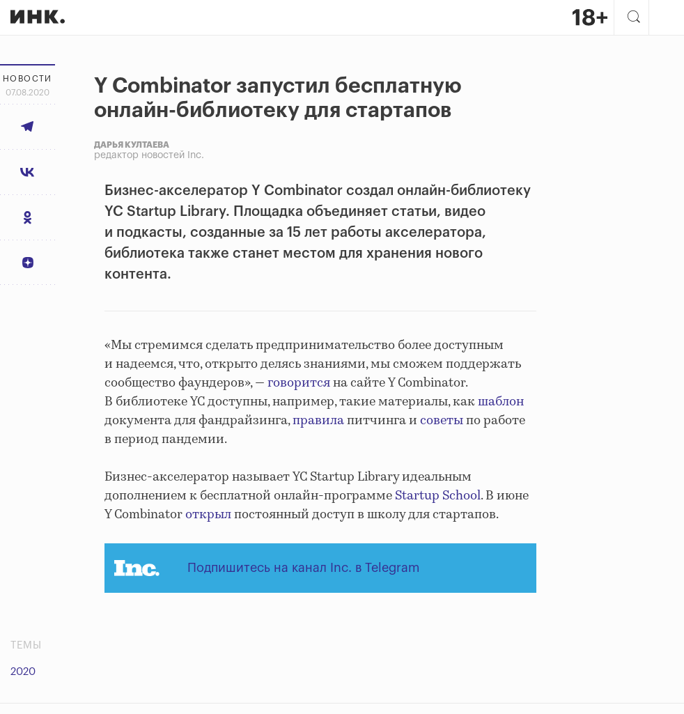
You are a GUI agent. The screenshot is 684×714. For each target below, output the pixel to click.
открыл (208, 515)
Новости (27, 79)
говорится (298, 383)
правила (318, 421)
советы (441, 421)
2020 (23, 672)
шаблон (501, 402)
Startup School (438, 496)
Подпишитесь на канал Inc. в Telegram (303, 567)
